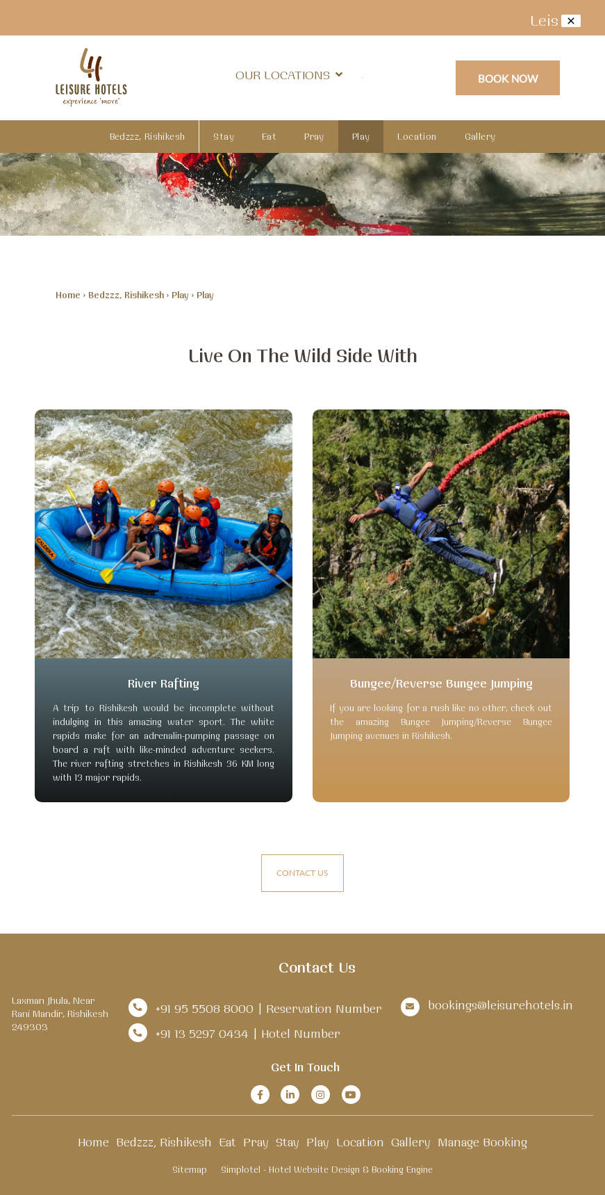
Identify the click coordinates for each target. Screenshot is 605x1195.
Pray (314, 136)
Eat (269, 136)
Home (68, 295)
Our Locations (288, 74)
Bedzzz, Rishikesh (147, 136)
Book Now (508, 78)
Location (416, 136)
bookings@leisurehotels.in (500, 1004)
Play (361, 136)
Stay (223, 136)
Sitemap (189, 1169)
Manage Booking (482, 1141)
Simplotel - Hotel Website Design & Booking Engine (327, 1169)
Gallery (480, 136)
